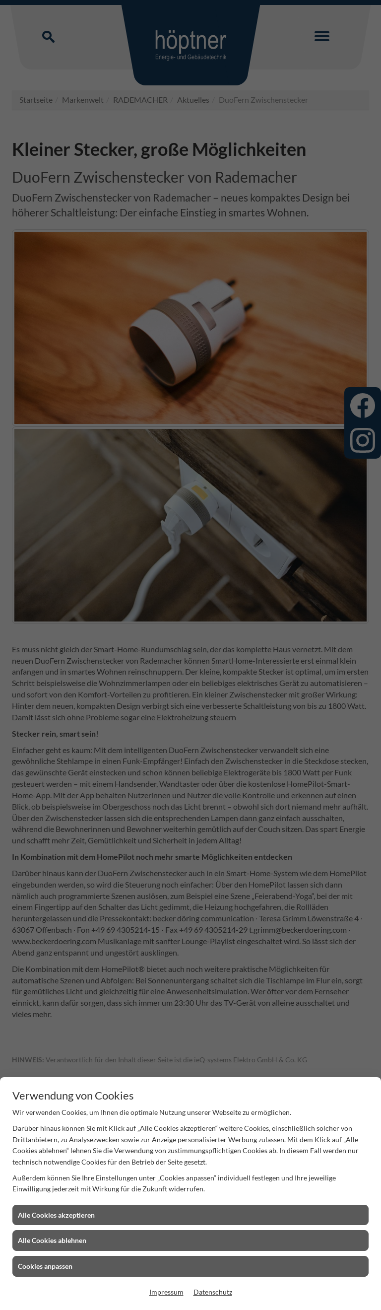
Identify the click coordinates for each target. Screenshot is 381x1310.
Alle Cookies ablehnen (52, 1240)
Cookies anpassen (45, 1266)
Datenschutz (212, 1292)
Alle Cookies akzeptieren (56, 1215)
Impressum (166, 1292)
